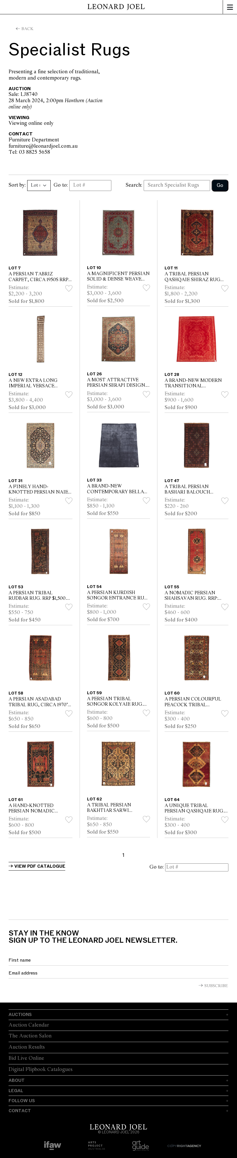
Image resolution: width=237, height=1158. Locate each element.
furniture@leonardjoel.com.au (80, 146)
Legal (16, 1091)
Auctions (20, 1014)
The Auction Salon (30, 1036)
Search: (134, 185)
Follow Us (22, 1101)
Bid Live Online (26, 1058)
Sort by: (17, 185)
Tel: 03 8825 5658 (42, 152)
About (17, 1080)
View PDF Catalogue (39, 866)
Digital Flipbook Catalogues (40, 1069)
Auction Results (27, 1047)
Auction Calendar (29, 1025)
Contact (20, 1111)
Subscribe (216, 986)
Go (220, 185)
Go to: (61, 185)
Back (27, 28)
